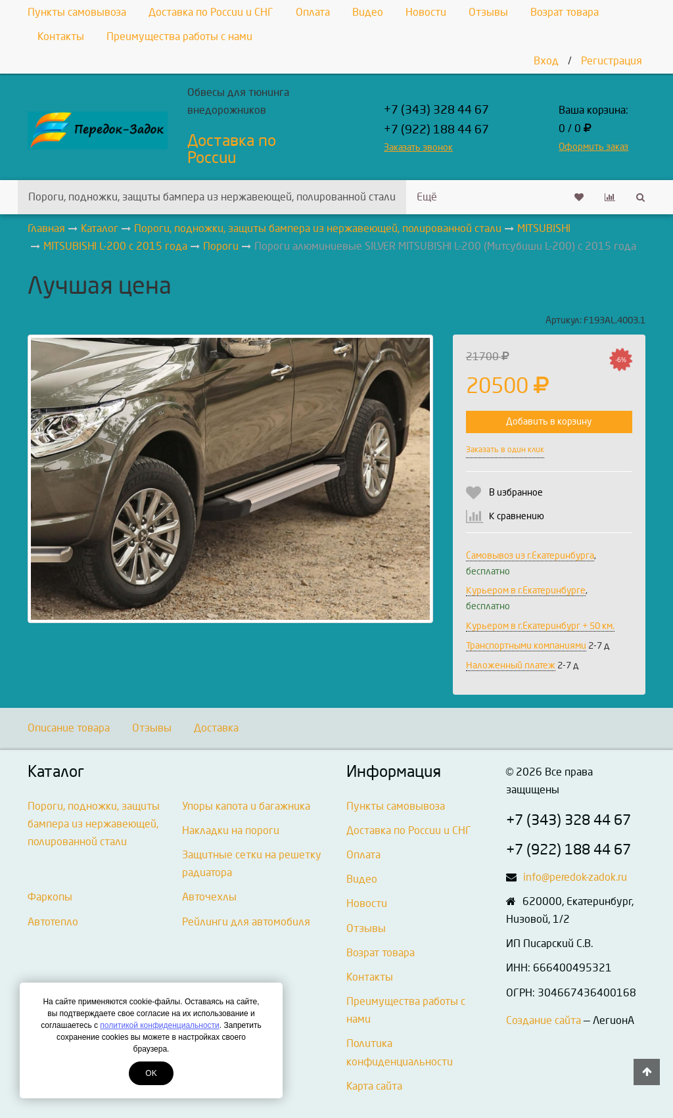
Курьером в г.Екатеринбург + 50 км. (540, 626)
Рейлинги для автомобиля (246, 921)
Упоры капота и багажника (246, 806)
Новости (426, 12)
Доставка (216, 728)
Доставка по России (231, 149)
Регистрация (611, 60)
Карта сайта (374, 1086)
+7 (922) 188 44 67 (436, 130)
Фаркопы (50, 896)
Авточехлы (209, 896)
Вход (546, 60)
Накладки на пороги (230, 830)
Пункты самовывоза (77, 12)
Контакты (60, 36)
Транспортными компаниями (526, 646)
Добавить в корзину (549, 422)
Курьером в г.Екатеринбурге (526, 590)
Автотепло (53, 921)
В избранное (516, 493)
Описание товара (69, 728)
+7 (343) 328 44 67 (436, 110)
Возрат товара (564, 12)
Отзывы (488, 12)
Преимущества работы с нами (179, 36)
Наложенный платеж (510, 665)
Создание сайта (543, 1020)
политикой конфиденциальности (159, 1025)
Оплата (313, 12)
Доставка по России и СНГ (211, 12)
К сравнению (516, 516)
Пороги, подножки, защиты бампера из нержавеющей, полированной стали (212, 196)
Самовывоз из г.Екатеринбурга (530, 556)
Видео (367, 12)
